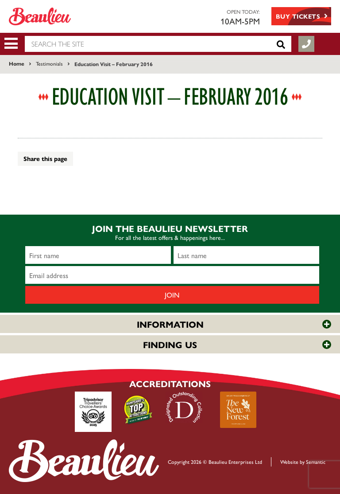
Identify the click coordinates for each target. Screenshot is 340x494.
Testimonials (49, 63)
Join (172, 295)
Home (16, 63)
